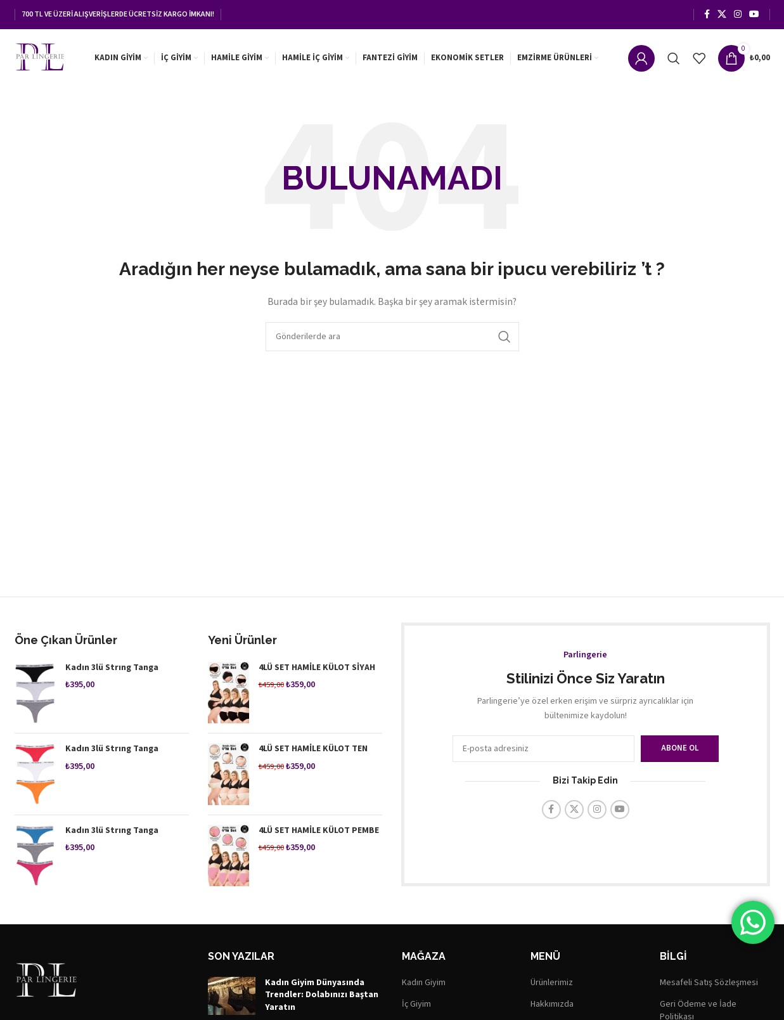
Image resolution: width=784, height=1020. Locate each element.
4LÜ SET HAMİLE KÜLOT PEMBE (319, 834)
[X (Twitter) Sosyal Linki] (722, 13)
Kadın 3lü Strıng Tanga (111, 671)
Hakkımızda (552, 1008)
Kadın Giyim (424, 986)
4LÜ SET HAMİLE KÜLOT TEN (313, 752)
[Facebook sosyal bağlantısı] (707, 13)
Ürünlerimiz (551, 986)
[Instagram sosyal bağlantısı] (737, 13)
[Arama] (673, 58)
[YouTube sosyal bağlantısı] (754, 13)
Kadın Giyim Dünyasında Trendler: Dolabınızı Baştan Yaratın (321, 998)
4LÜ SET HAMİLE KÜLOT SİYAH (317, 671)
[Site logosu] (43, 57)
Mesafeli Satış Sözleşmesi (709, 986)
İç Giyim (416, 1008)
